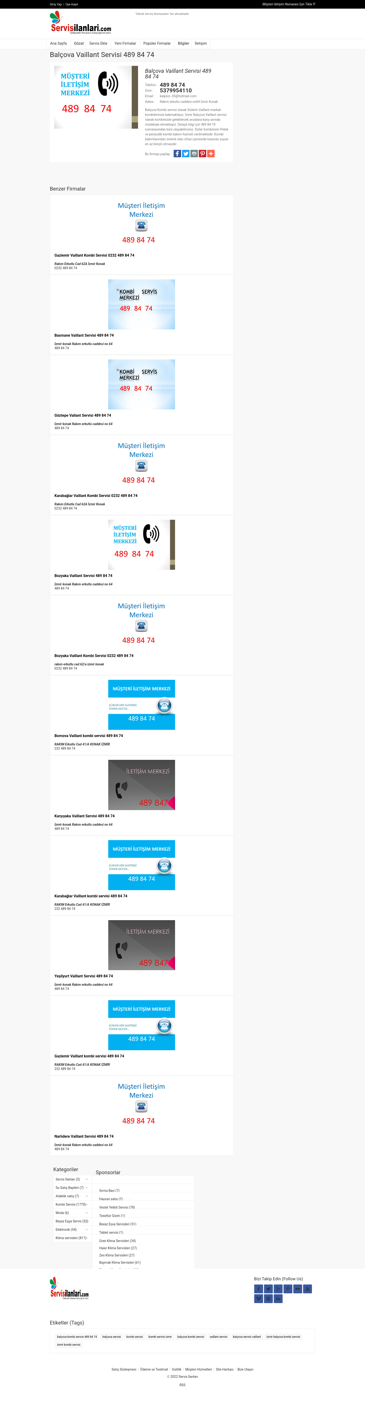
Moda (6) (62, 1213)
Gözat (79, 43)
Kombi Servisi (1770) (71, 1204)
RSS (182, 1385)
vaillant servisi (218, 1336)
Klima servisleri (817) (71, 1238)
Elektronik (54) (66, 1229)
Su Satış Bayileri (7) (70, 1188)
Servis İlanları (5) (68, 1179)
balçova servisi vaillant (247, 1336)
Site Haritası (224, 1369)
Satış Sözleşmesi (124, 1369)
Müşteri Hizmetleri (198, 1369)
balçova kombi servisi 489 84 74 (77, 1336)
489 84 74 (61, 348)
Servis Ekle (98, 43)
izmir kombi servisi (68, 1344)
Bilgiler (183, 43)
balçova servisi (111, 1336)
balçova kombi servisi (190, 1336)
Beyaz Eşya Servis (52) (72, 1221)
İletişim (201, 43)
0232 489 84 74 (65, 268)
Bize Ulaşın (245, 1369)
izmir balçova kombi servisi (283, 1336)
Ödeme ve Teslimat (154, 1369)
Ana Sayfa (58, 43)
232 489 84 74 (64, 748)
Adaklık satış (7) (67, 1196)
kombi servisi (134, 1336)
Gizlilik (177, 1369)
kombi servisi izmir (160, 1336)
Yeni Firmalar (125, 43)
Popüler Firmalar (157, 43)
